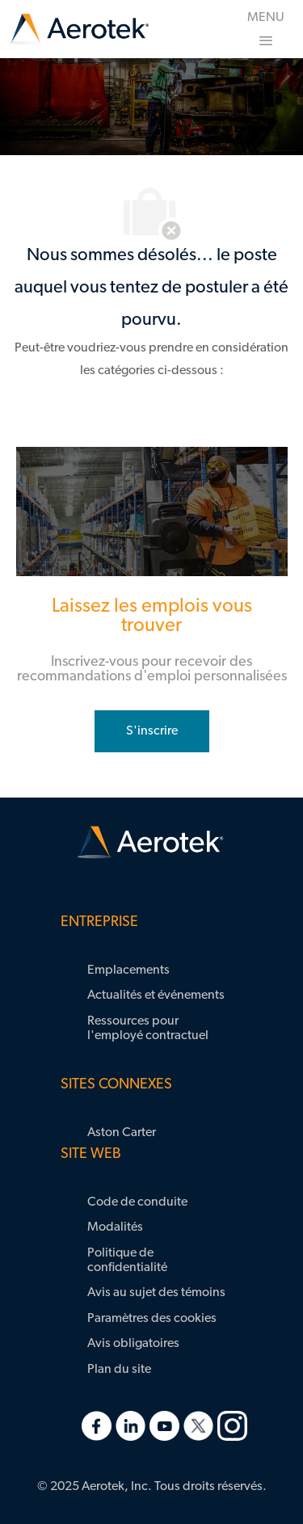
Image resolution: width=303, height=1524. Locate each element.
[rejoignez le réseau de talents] (152, 731)
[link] (79, 29)
